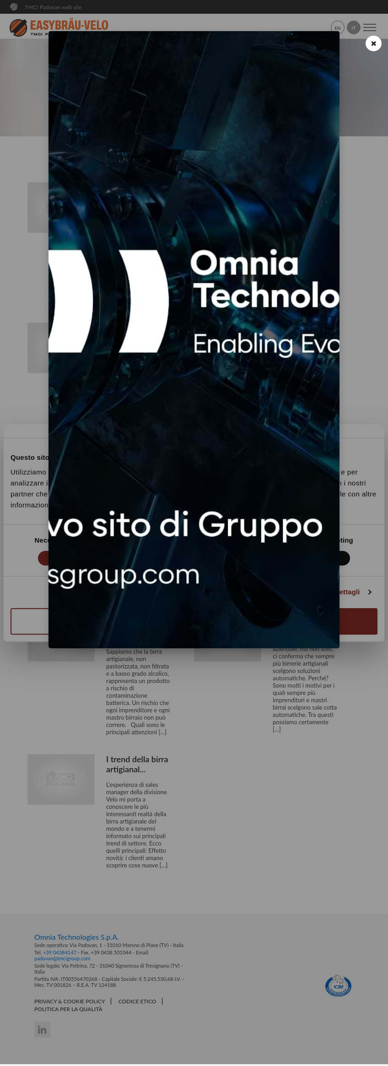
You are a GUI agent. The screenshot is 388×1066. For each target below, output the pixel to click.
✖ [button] (374, 43)
